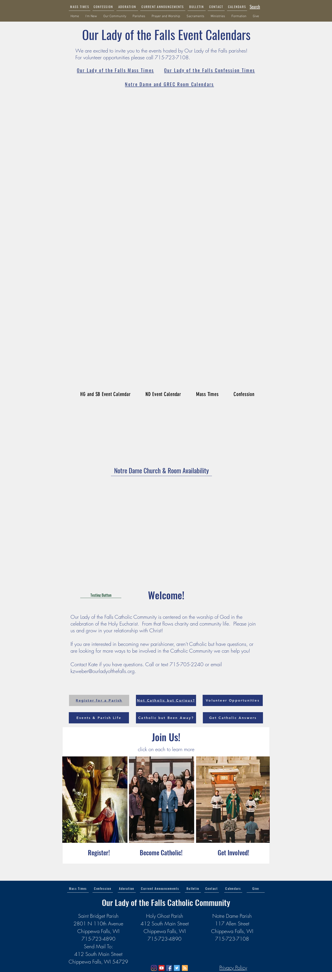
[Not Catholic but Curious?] (166, 700)
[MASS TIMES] (79, 6)
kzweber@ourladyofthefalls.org (103, 671)
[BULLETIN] (197, 6)
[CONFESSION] (103, 6)
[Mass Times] (78, 888)
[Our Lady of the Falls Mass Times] (115, 70)
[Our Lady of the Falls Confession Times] (209, 70)
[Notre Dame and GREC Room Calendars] (169, 84)
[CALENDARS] (237, 6)
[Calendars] (233, 888)
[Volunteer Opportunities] (233, 700)
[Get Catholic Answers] (233, 717)
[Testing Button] (100, 595)
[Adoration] (127, 888)
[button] (162, 6)
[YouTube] (162, 968)
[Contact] (211, 888)
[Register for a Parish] (99, 700)
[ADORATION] (127, 6)
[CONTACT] (216, 6)
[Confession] (103, 888)
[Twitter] (177, 968)
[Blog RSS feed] (185, 968)
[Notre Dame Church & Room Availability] (161, 470)
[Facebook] (169, 968)
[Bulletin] (193, 888)
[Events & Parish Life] (99, 717)
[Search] (255, 6)
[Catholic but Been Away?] (166, 717)
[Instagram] (154, 968)
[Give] (256, 888)
